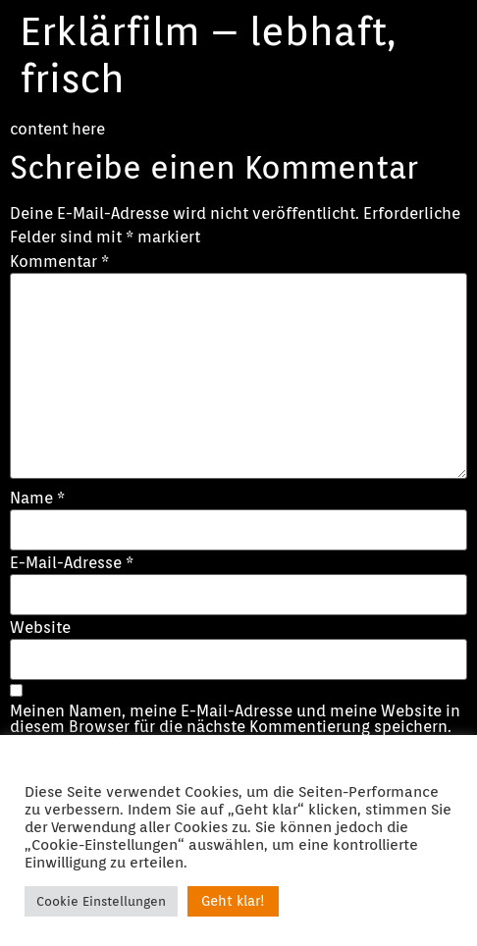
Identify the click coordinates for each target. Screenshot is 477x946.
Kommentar (59, 262)
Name (37, 498)
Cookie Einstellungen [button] (101, 901)
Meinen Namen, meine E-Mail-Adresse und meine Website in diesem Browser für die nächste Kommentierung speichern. (235, 719)
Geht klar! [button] (233, 901)
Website (40, 628)
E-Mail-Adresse (71, 563)
